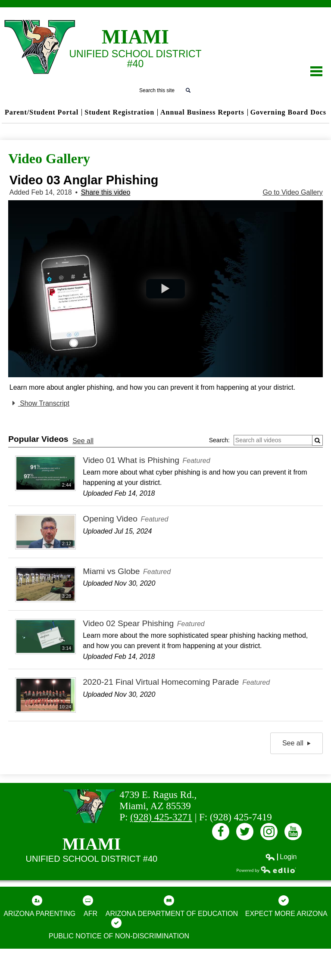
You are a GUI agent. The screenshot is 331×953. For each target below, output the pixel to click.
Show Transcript (39, 403)
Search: (219, 440)
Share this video (106, 192)
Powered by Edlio (266, 869)
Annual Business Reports (202, 112)
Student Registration (119, 112)
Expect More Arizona (286, 906)
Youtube (293, 833)
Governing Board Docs (288, 112)
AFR (90, 906)
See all (83, 440)
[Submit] (317, 440)
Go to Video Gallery (292, 192)
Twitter (244, 833)
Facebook (220, 833)
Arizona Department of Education (172, 906)
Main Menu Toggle (316, 71)
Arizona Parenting (39, 906)
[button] (165, 288)
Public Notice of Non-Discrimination (119, 929)
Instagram (269, 833)
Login (281, 857)
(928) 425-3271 (161, 817)
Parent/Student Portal (41, 112)
